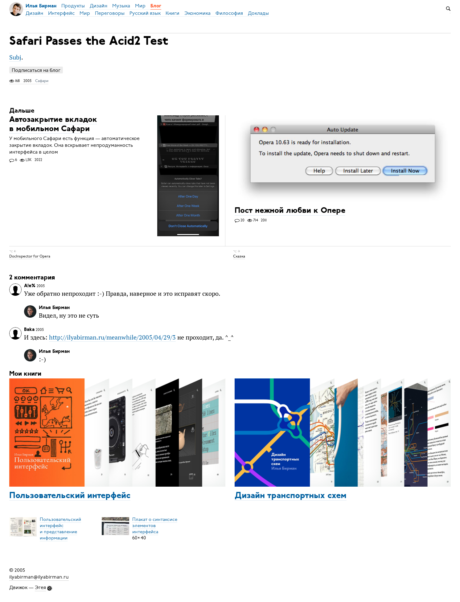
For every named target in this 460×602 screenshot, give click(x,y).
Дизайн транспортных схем (291, 496)
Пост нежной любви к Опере (290, 211)
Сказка (239, 256)
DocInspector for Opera (29, 256)
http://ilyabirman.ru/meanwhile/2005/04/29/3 (112, 337)
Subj (15, 57)
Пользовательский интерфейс (69, 496)
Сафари (41, 80)
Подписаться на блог (36, 70)
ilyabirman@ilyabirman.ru (39, 577)
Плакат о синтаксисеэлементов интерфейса (154, 525)
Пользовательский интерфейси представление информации (60, 528)
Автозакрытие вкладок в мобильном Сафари (53, 124)
